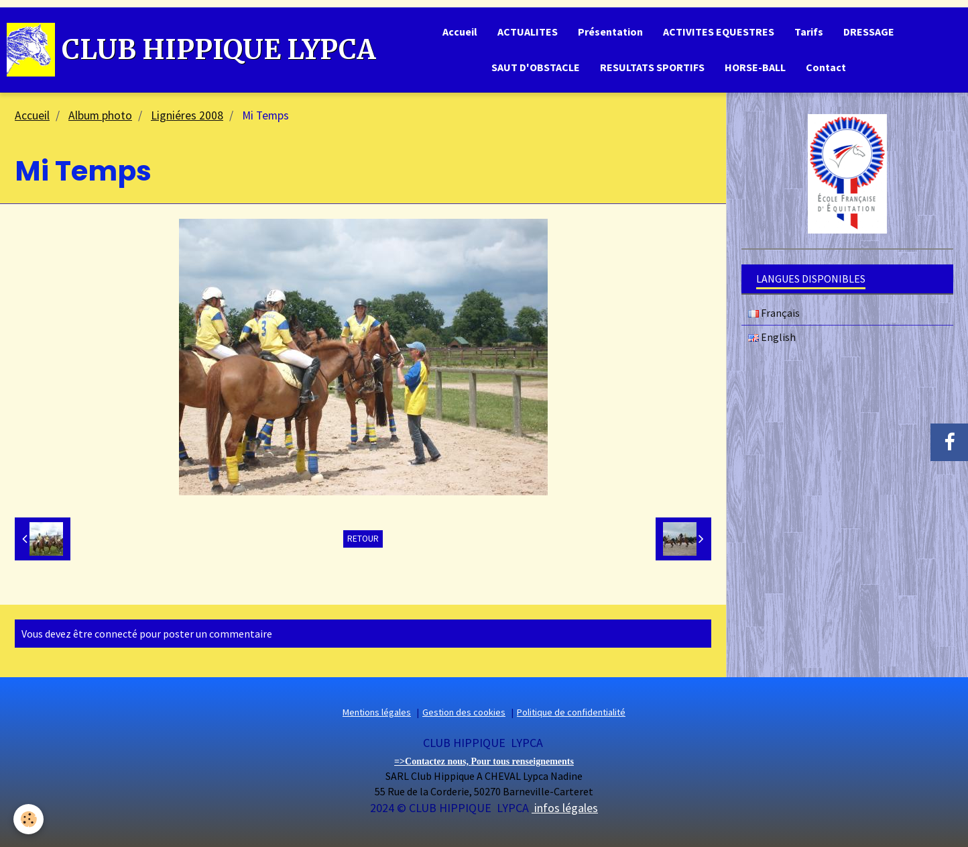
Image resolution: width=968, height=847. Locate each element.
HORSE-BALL (755, 67)
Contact (826, 67)
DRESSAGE (868, 31)
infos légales (565, 807)
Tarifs (808, 31)
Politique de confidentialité (571, 712)
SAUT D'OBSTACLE (535, 67)
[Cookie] (28, 819)
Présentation (610, 31)
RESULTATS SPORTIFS (652, 67)
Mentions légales (377, 712)
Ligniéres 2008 (187, 115)
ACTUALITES (527, 31)
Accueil (459, 31)
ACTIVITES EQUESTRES (718, 31)
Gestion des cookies (463, 712)
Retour (363, 538)
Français (774, 312)
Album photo (100, 115)
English (772, 337)
